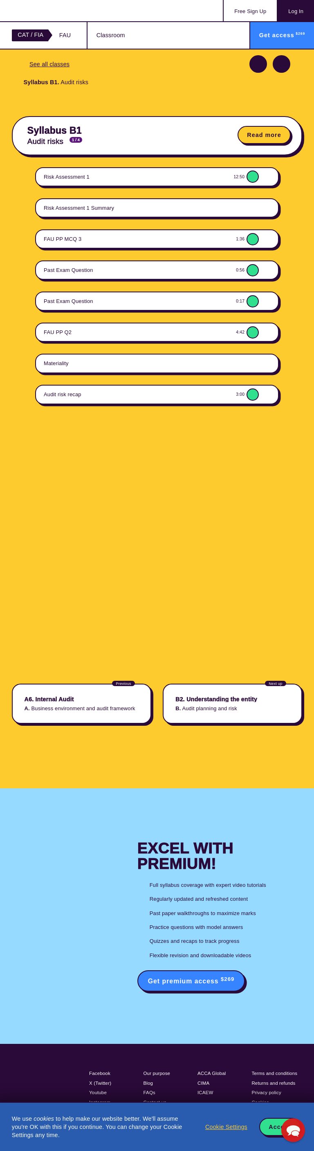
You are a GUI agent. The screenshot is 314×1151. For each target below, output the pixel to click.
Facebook (99, 1073)
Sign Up (250, 11)
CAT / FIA (30, 34)
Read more (264, 135)
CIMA (203, 1083)
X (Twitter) (100, 1083)
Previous (258, 64)
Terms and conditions (274, 1073)
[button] (293, 1130)
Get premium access (191, 980)
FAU (65, 35)
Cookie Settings (226, 1127)
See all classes (49, 64)
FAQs (149, 1092)
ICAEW (205, 1092)
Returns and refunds (273, 1083)
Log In (295, 11)
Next (281, 64)
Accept (280, 1127)
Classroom (110, 35)
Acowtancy (45, 10)
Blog (148, 1083)
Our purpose (157, 1073)
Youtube (98, 1092)
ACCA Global (211, 1073)
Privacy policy (266, 1092)
